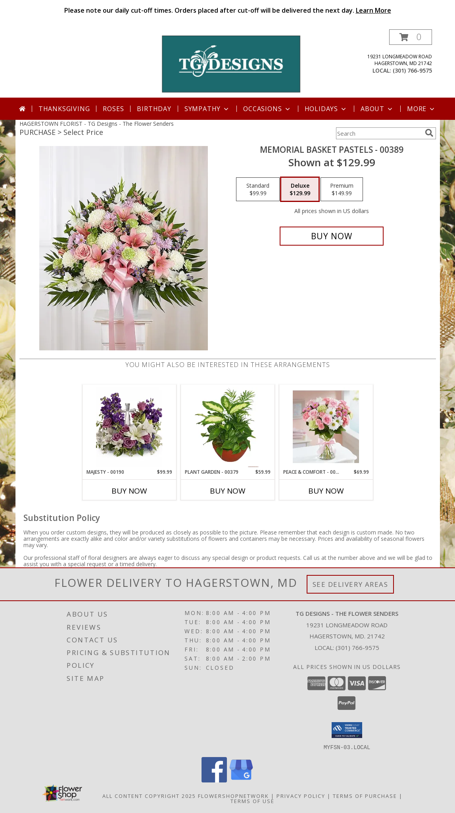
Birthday (154, 108)
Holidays (326, 108)
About (377, 108)
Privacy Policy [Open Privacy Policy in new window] (300, 795)
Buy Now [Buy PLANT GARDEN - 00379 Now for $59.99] (228, 491)
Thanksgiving (64, 108)
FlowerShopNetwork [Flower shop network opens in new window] (233, 795)
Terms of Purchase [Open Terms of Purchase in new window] (365, 795)
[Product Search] (378, 133)
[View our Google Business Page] (241, 780)
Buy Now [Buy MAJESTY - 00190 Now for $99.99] (129, 491)
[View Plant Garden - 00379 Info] (227, 427)
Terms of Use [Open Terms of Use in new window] (252, 800)
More (421, 108)
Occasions (267, 108)
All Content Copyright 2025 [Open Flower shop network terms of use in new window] (149, 795)
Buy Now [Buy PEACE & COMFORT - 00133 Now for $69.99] (326, 491)
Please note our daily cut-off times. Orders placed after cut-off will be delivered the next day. (227, 10)
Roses (113, 108)
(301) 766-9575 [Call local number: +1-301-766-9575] (412, 70)
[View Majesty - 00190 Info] (129, 427)
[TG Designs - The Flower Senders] (230, 63)
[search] (429, 133)
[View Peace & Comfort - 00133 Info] (326, 427)
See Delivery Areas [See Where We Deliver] (350, 584)
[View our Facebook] (214, 780)
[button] (410, 37)
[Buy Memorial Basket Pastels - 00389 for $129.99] (332, 236)
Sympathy (207, 108)
